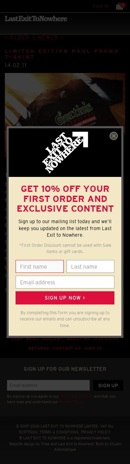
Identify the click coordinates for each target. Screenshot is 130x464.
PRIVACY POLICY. (96, 432)
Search (20, 6)
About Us (78, 338)
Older (20, 37)
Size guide (106, 338)
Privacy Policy (71, 402)
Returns (39, 348)
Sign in (101, 6)
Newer (48, 37)
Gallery (52, 338)
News (32, 338)
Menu (6, 6)
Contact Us (67, 348)
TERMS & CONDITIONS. (60, 432)
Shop (17, 338)
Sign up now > (65, 298)
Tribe (45, 444)
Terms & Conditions (76, 396)
